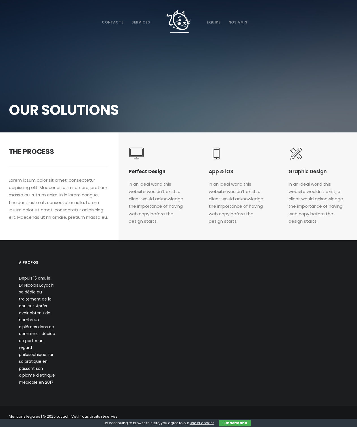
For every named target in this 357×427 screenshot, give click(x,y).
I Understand (234, 422)
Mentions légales (24, 416)
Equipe (214, 22)
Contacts (113, 22)
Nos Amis (238, 22)
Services (141, 22)
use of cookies (202, 422)
